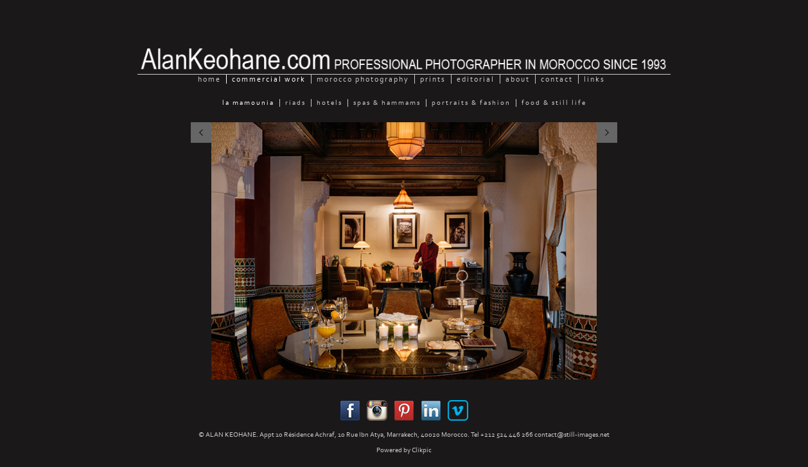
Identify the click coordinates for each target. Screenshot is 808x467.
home (209, 79)
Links (594, 79)
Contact (557, 79)
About (517, 79)
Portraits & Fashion (471, 103)
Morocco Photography (363, 79)
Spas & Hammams (387, 103)
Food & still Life (554, 103)
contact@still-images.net (572, 434)
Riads (295, 103)
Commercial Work (269, 79)
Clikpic (422, 450)
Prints (433, 79)
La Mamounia (248, 103)
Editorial (476, 79)
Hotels (329, 103)
